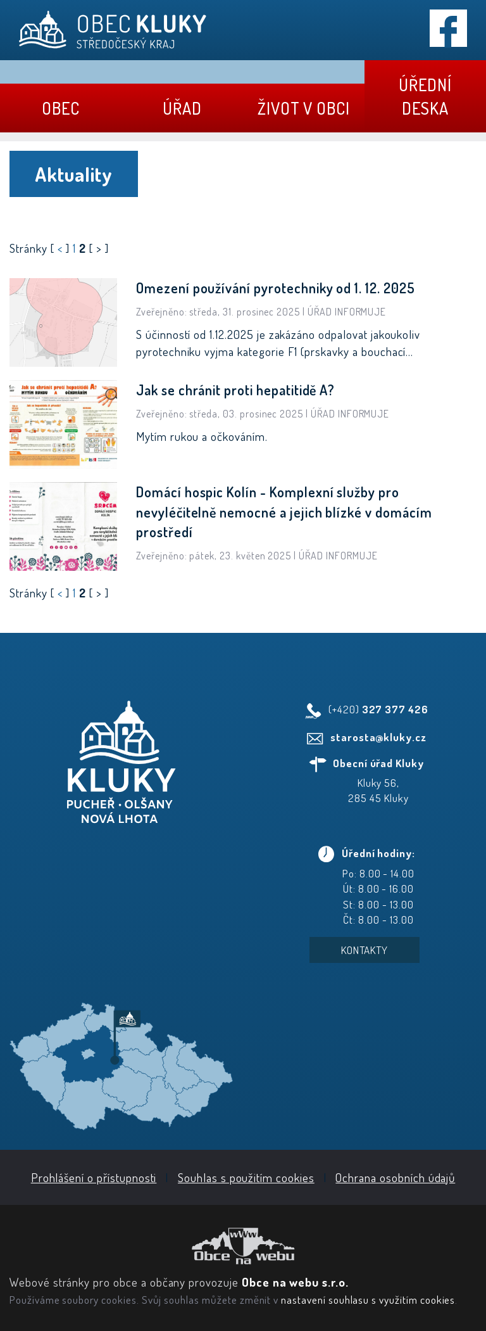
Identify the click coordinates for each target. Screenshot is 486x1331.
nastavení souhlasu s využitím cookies (368, 1299)
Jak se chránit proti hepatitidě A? (235, 389)
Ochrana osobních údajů (395, 1177)
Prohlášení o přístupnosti (94, 1177)
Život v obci (304, 108)
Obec (61, 108)
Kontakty (365, 950)
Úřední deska (425, 96)
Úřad (182, 108)
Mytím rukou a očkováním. (202, 436)
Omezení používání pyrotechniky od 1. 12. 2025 (275, 287)
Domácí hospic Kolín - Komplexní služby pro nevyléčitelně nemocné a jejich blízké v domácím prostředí (284, 511)
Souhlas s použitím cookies (246, 1177)
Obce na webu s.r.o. (295, 1282)
